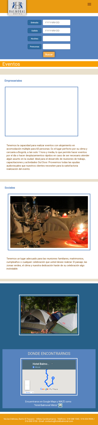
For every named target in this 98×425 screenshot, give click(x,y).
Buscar (49, 54)
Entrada (34, 22)
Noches (34, 38)
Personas (34, 46)
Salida (34, 30)
